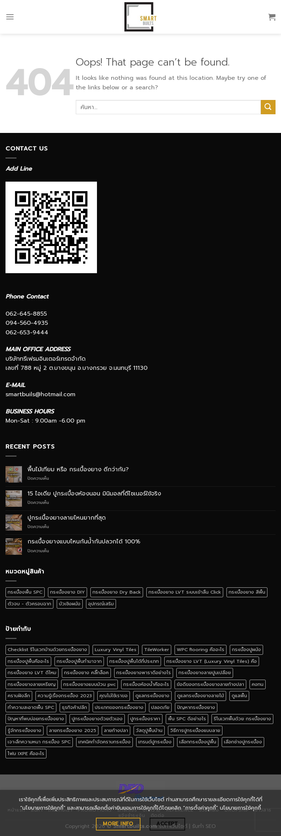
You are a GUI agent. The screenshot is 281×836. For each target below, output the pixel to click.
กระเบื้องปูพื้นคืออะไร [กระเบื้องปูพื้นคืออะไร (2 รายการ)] (28, 661)
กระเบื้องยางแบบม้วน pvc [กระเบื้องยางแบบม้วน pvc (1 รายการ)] (89, 684)
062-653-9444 (26, 332)
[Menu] (9, 17)
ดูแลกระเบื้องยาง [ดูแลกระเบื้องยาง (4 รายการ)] (152, 695)
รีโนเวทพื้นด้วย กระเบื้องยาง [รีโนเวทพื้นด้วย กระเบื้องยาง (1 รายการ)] (242, 718)
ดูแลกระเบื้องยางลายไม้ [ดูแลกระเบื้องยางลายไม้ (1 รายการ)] (200, 695)
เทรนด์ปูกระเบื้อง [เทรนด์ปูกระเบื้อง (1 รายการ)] (155, 741)
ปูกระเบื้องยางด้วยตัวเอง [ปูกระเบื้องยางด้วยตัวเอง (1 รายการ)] (97, 718)
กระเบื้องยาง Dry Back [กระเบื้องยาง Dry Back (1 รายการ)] (117, 591)
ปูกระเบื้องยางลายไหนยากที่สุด (66, 517)
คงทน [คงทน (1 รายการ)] (257, 684)
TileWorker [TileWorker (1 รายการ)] (156, 649)
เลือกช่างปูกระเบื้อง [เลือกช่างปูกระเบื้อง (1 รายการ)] (243, 741)
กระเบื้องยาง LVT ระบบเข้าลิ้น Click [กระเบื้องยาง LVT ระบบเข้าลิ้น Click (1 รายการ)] (185, 591)
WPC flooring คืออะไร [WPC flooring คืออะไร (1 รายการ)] (200, 649)
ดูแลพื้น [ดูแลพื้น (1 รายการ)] (239, 695)
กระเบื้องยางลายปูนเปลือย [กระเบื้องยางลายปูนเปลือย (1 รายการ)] (205, 672)
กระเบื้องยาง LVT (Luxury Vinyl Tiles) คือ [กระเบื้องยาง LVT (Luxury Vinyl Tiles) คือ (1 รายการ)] (211, 661)
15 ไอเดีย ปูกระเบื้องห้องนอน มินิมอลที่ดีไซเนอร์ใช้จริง (94, 493)
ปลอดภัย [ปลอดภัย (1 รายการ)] (160, 707)
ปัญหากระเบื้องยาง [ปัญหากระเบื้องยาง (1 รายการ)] (196, 707)
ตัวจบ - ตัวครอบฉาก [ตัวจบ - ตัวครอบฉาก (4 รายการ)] (29, 603)
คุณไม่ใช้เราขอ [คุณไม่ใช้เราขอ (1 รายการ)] (114, 695)
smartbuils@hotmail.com (40, 394)
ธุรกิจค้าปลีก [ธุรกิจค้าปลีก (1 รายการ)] (74, 707)
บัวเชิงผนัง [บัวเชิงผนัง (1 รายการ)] (69, 603)
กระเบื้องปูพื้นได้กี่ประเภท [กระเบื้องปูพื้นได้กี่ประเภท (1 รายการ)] (134, 661)
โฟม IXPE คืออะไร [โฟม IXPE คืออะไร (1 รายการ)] (26, 753)
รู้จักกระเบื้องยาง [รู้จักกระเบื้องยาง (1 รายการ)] (24, 730)
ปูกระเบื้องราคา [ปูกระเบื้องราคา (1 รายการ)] (145, 718)
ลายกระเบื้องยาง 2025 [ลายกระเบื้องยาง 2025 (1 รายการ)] (72, 730)
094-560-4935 (26, 323)
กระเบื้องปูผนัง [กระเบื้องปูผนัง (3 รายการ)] (246, 649)
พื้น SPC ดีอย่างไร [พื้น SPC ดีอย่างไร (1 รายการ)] (187, 718)
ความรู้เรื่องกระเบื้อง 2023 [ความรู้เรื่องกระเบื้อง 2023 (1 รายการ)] (65, 695)
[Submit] (268, 107)
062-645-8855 (26, 313)
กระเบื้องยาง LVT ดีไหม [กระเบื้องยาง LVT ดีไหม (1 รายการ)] (32, 672)
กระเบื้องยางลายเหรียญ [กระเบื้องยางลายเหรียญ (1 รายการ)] (32, 684)
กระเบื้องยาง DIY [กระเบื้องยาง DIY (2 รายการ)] (67, 591)
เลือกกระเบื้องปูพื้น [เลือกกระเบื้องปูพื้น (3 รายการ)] (197, 741)
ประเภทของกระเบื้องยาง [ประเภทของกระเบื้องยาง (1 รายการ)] (119, 707)
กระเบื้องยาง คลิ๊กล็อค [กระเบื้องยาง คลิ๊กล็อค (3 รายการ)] (86, 672)
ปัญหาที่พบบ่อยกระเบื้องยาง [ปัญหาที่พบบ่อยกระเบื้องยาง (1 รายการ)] (36, 718)
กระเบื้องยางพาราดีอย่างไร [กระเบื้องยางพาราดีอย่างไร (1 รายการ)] (143, 672)
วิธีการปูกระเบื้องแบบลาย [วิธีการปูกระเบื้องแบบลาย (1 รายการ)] (195, 730)
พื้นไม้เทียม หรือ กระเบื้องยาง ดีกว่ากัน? (78, 469)
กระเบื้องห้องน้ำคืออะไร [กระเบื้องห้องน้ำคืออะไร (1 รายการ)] (146, 684)
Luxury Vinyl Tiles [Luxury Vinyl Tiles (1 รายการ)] (115, 649)
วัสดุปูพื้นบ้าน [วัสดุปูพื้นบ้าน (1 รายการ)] (149, 730)
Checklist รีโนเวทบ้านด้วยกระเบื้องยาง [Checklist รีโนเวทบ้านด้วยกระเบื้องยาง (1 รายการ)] (47, 649)
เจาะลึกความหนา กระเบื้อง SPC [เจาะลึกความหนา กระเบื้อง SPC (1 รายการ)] (39, 741)
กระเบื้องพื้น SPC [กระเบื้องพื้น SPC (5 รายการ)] (25, 591)
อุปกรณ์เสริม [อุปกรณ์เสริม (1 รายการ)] (101, 603)
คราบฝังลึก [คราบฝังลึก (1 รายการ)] (19, 695)
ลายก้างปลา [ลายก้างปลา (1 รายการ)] (116, 730)
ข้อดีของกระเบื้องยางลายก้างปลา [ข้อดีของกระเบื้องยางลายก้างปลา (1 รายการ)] (210, 684)
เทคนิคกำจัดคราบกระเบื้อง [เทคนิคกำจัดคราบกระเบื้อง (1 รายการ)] (104, 741)
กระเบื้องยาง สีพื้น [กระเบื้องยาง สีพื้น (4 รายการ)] (247, 591)
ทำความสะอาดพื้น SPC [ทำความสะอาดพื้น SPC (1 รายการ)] (31, 707)
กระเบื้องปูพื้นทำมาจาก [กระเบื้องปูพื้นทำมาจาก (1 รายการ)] (79, 661)
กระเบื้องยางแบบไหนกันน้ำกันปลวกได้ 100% (83, 541)
